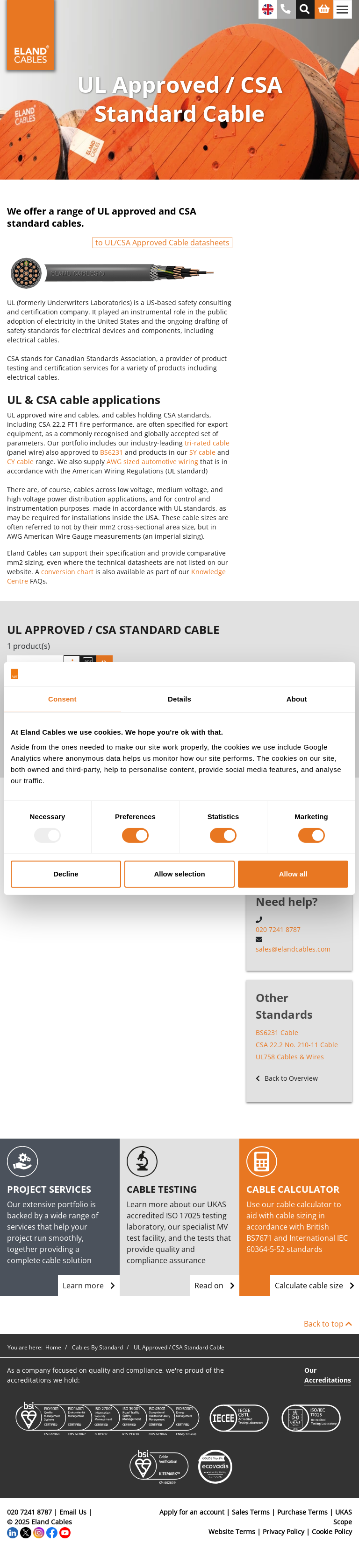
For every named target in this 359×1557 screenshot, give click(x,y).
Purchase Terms (302, 1512)
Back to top (328, 1324)
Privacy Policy (283, 1531)
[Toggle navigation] (342, 9)
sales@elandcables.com (293, 949)
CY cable (20, 461)
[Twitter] (25, 1531)
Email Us (72, 1512)
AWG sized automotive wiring (152, 461)
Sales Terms (251, 1512)
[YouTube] (65, 1531)
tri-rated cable (207, 442)
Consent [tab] (62, 699)
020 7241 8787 (278, 929)
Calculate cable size (314, 1285)
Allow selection (179, 874)
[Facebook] (51, 1531)
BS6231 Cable (277, 1032)
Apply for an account (191, 1512)
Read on (214, 1285)
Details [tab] (179, 699)
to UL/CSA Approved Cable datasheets (162, 242)
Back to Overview (287, 1078)
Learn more (89, 1285)
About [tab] (297, 699)
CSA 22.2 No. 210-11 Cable (297, 1044)
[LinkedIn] (12, 1531)
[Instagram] (38, 1531)
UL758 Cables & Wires (290, 1056)
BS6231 (111, 452)
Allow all (293, 874)
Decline (65, 874)
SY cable (202, 452)
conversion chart (67, 571)
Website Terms (231, 1531)
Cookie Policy (332, 1531)
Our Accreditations (327, 1375)
